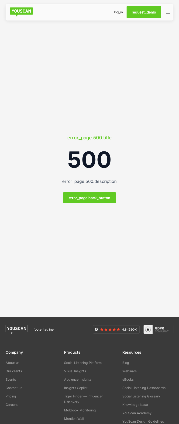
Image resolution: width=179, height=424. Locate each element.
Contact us (14, 388)
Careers (11, 405)
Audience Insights (77, 379)
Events (11, 379)
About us (12, 363)
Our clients (14, 371)
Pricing (11, 396)
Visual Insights (75, 371)
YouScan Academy (136, 413)
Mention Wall (74, 419)
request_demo (144, 12)
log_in (118, 12)
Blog (125, 363)
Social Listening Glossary (141, 396)
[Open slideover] (168, 12)
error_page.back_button (89, 197)
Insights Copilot (76, 388)
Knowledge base (135, 405)
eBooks (128, 379)
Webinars (129, 371)
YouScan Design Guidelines (143, 421)
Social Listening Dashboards (143, 388)
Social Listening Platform (83, 363)
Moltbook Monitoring (80, 410)
